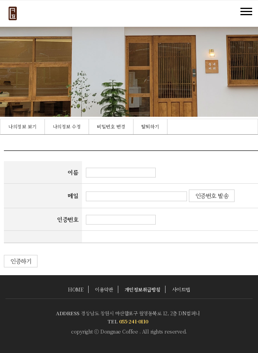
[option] (22, 126)
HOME (75, 289)
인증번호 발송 (212, 195)
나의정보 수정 (67, 126)
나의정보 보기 (22, 126)
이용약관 (104, 289)
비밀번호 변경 (111, 126)
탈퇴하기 (150, 126)
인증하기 (20, 261)
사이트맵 (181, 289)
